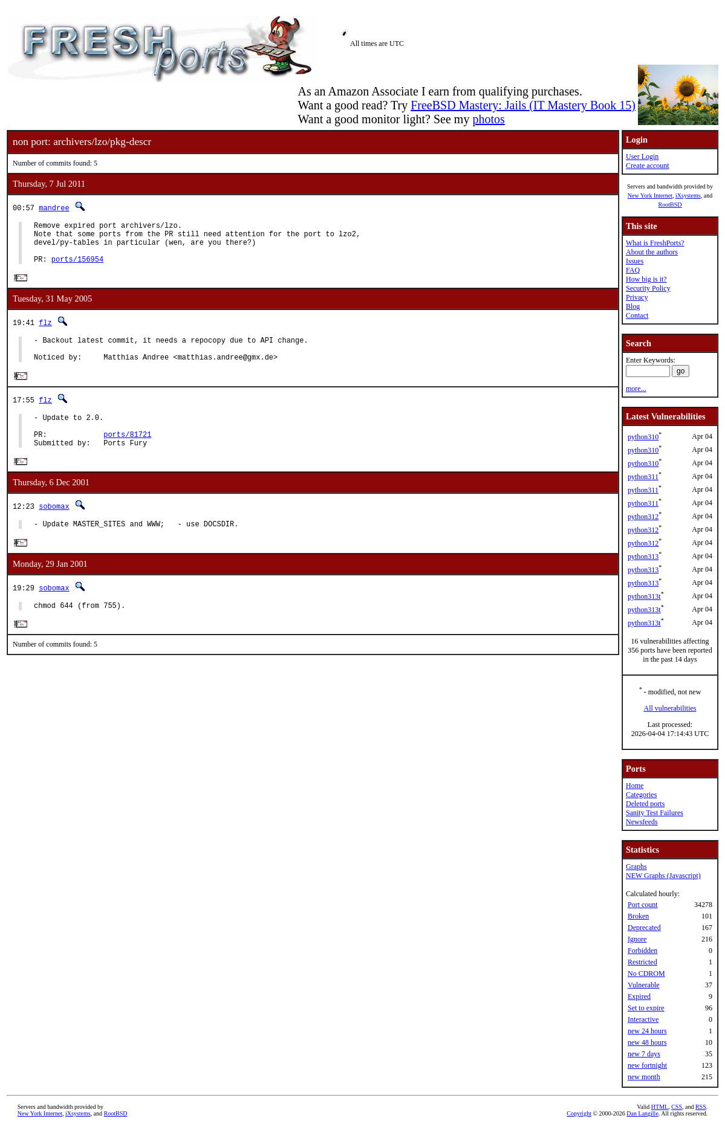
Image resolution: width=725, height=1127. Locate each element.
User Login (642, 156)
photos (488, 119)
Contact (637, 315)
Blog (633, 306)
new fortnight (647, 1065)
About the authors (652, 252)
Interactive (643, 1019)
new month (644, 1077)
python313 (643, 556)
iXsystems (688, 195)
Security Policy (648, 288)
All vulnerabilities (670, 708)
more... (636, 388)
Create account (647, 165)
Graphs (636, 866)
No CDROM (646, 973)
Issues (634, 261)
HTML (659, 1106)
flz (45, 332)
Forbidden (642, 950)
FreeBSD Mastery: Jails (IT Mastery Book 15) (523, 105)
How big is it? (646, 279)
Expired (639, 996)
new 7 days (644, 1054)
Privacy (637, 297)
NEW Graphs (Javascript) (663, 875)
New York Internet (650, 195)
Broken (638, 916)
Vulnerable (644, 985)
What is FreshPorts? (655, 243)
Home (634, 785)
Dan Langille (642, 1113)
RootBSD (670, 204)
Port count (643, 904)
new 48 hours (647, 1042)
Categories (641, 794)
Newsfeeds (642, 822)
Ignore (637, 939)
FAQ (633, 270)
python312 (643, 516)
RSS (700, 1106)
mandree (54, 207)
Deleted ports (645, 803)
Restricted (642, 962)
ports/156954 (77, 268)
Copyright (579, 1113)
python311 (643, 477)
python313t (644, 596)
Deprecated (644, 927)
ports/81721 (127, 455)
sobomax (54, 529)
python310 (643, 437)
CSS (676, 1106)
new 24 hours (647, 1031)
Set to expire (646, 1008)
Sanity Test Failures (654, 813)
